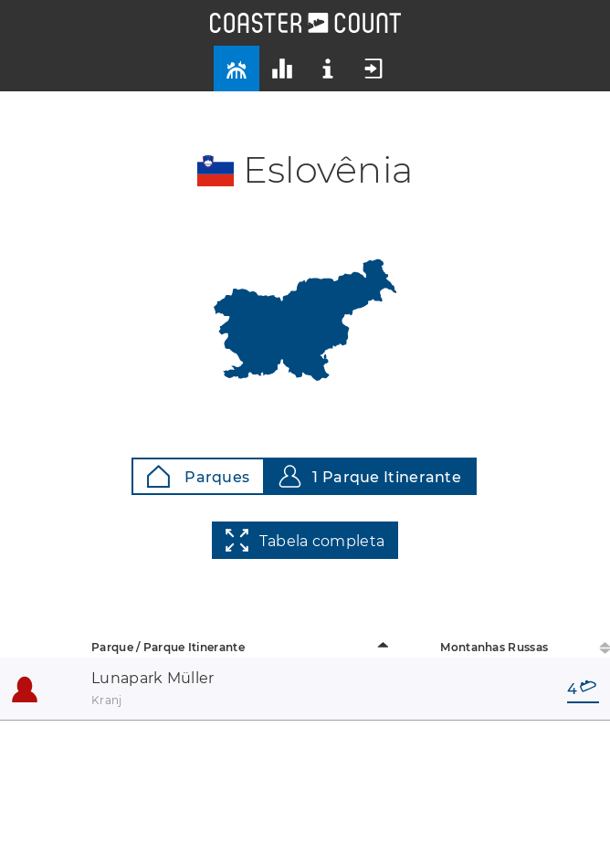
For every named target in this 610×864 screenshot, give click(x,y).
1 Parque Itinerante (370, 476)
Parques (198, 476)
